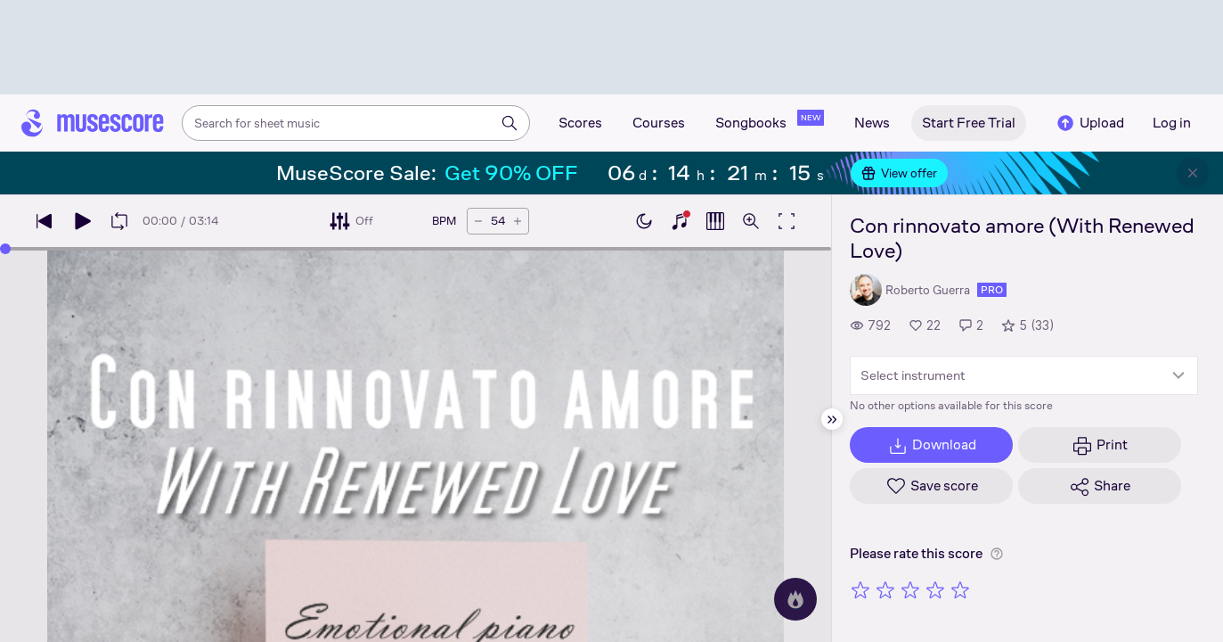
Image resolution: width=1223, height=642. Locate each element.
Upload (1089, 123)
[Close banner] (1193, 173)
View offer (899, 173)
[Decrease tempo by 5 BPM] (478, 221)
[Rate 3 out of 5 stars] (910, 589)
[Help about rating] (996, 553)
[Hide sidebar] (832, 419)
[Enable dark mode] (644, 221)
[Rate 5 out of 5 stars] (960, 589)
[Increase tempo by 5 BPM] (517, 221)
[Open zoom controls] (751, 221)
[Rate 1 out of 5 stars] (860, 589)
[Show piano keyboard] (679, 221)
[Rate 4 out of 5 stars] (935, 589)
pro (992, 290)
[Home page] (92, 123)
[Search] (509, 123)
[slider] (5, 248)
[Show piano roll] (715, 221)
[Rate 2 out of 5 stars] (885, 589)
